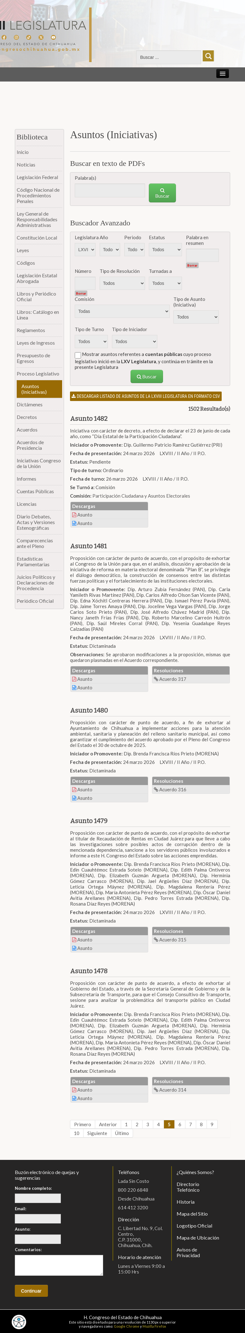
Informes (26, 479)
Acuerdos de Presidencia (30, 445)
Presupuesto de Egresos (33, 358)
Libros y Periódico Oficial (36, 296)
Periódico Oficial (35, 601)
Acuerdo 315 (170, 939)
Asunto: (22, 1229)
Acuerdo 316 (170, 789)
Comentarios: (28, 1249)
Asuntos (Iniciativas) (34, 389)
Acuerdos (27, 429)
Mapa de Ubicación (198, 1237)
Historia (186, 1202)
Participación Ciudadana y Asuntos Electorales (141, 496)
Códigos (26, 263)
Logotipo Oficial (194, 1226)
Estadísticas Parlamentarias (33, 561)
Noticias (26, 164)
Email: (20, 1208)
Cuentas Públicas (35, 491)
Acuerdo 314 (170, 1090)
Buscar (162, 193)
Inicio (23, 152)
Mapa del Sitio (192, 1214)
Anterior (108, 1124)
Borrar (192, 265)
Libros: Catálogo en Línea (38, 314)
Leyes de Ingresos (36, 343)
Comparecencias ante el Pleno (35, 543)
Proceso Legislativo (38, 373)
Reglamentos (31, 330)
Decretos (27, 417)
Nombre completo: (33, 1188)
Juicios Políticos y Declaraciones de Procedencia (36, 582)
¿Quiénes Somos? (195, 1172)
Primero (82, 1124)
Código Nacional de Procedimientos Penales (38, 195)
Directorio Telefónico (188, 1187)
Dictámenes (30, 404)
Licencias (27, 504)
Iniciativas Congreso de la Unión (39, 463)
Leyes (23, 250)
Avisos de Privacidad (188, 1252)
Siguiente (97, 1133)
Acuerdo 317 (170, 679)
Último (122, 1133)
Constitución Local (37, 237)
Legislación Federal (37, 177)
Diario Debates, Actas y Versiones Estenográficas (36, 522)
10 (76, 1133)
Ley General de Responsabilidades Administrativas (37, 219)
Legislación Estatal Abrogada (37, 278)
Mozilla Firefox (154, 1326)
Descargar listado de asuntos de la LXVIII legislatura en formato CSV (146, 396)
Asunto (82, 514)
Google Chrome (126, 1326)
